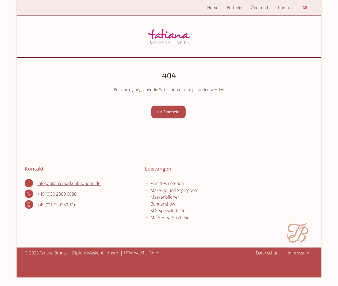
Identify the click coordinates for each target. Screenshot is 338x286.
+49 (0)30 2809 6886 (56, 194)
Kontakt (285, 7)
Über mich (260, 7)
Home (212, 7)
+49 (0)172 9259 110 (56, 205)
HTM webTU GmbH (143, 253)
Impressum (298, 253)
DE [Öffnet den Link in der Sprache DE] (305, 7)
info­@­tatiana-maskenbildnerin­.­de (69, 183)
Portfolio (234, 7)
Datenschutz (267, 253)
